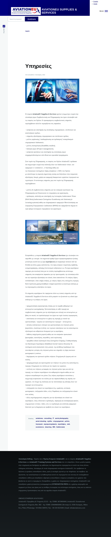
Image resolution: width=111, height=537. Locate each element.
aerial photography (61, 418)
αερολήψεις (62, 424)
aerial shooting (41, 421)
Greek (95, 4)
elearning (48, 427)
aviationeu (39, 418)
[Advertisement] (59, 49)
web (68, 424)
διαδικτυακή (60, 427)
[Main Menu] (103, 11)
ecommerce (40, 427)
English (95, 1)
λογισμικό (39, 424)
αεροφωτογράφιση (50, 424)
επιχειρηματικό (58, 421)
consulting (48, 418)
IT (53, 418)
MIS (54, 427)
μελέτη (67, 421)
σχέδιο (49, 421)
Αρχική (27, 31)
